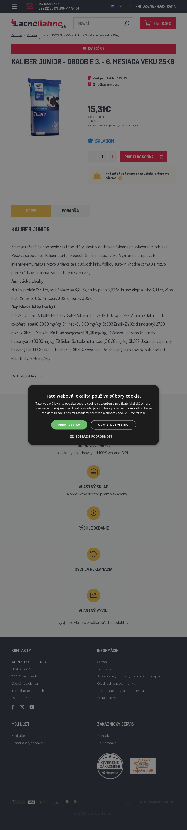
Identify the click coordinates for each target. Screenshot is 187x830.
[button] (93, 436)
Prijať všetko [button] (69, 425)
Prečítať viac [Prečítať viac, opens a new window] (137, 413)
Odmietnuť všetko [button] (113, 425)
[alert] (93, 415)
